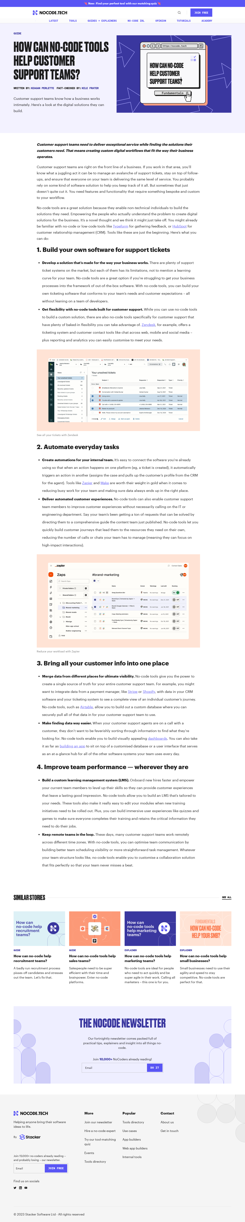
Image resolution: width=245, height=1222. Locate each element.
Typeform (120, 226)
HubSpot (179, 226)
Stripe (132, 691)
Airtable (86, 707)
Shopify (149, 691)
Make (104, 483)
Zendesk (148, 325)
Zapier (87, 483)
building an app (72, 746)
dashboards (157, 738)
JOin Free (201, 12)
